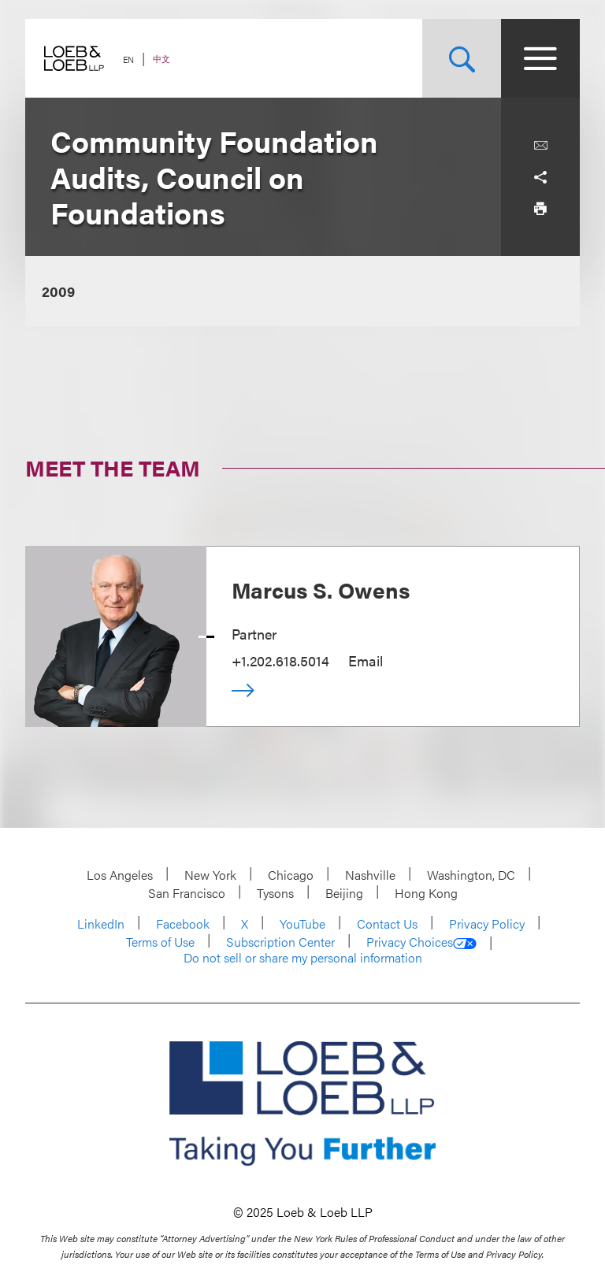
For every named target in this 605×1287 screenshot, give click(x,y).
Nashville (370, 875)
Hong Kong (426, 893)
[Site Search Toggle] (461, 58)
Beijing (344, 893)
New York (210, 875)
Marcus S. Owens (321, 589)
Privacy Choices (421, 942)
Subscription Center (280, 942)
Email (365, 660)
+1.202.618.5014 (280, 660)
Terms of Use (160, 942)
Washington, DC (471, 875)
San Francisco (186, 893)
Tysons (275, 893)
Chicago (291, 875)
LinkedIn (100, 923)
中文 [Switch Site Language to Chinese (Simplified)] (161, 59)
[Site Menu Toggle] (540, 58)
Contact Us (387, 923)
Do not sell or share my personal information (303, 958)
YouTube (302, 923)
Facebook (183, 923)
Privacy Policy (487, 923)
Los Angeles (120, 875)
